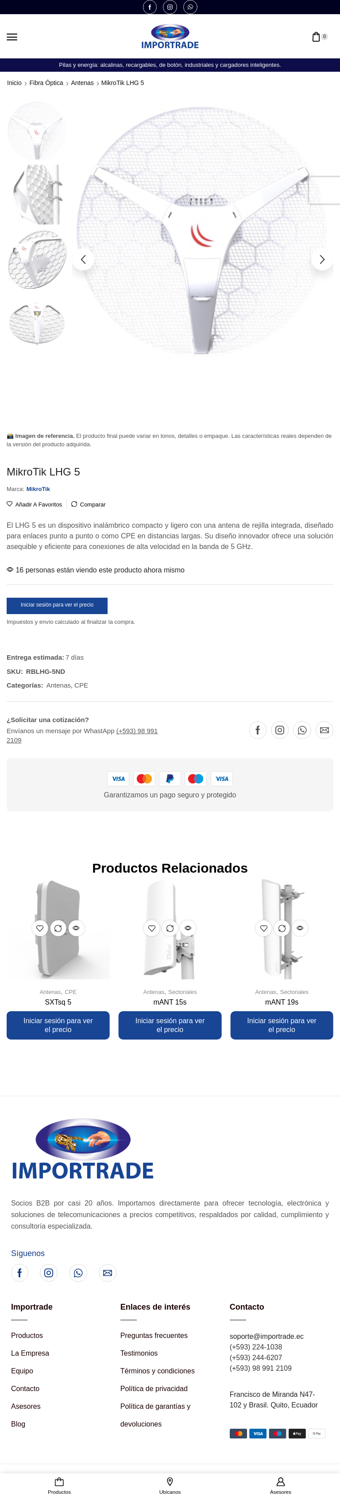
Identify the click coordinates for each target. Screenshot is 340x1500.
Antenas (82, 82)
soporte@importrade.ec (267, 1336)
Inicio (14, 82)
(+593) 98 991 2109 (261, 1368)
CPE (81, 685)
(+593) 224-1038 (256, 1347)
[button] (12, 37)
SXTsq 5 (58, 1002)
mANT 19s (281, 1002)
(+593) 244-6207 (256, 1357)
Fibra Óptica (46, 82)
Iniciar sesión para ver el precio (57, 605)
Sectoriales (182, 992)
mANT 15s (169, 1002)
